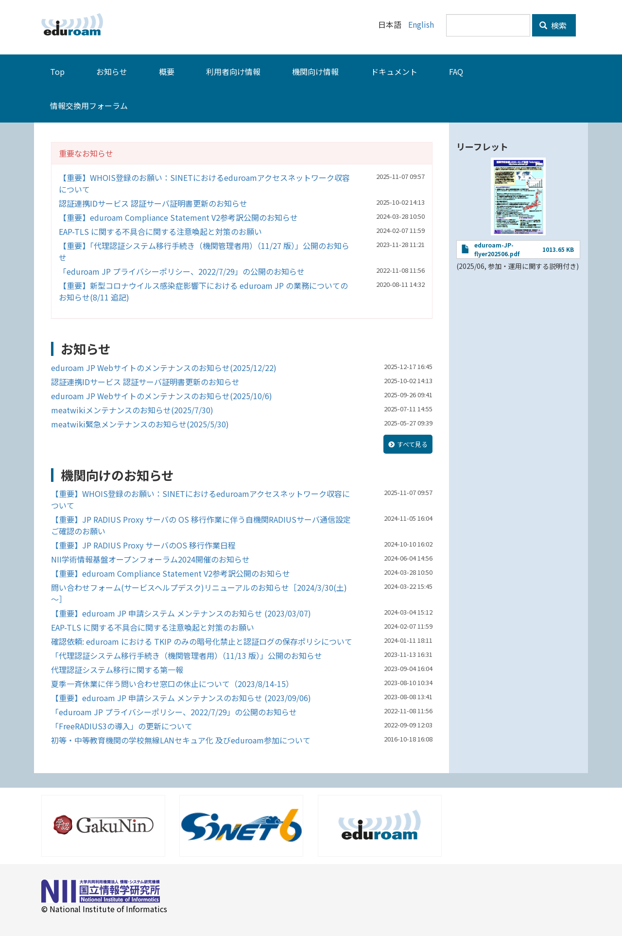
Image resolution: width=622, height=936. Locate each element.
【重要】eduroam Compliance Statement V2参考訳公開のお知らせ (178, 217)
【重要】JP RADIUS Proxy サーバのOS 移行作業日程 (143, 545)
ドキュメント (394, 71)
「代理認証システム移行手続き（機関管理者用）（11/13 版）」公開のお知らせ (186, 655)
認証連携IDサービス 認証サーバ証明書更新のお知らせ (153, 203)
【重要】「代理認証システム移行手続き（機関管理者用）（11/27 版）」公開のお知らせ (204, 251)
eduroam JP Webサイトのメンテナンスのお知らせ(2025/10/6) (161, 396)
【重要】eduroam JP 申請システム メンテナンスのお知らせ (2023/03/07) (181, 613)
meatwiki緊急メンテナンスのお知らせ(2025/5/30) (140, 424)
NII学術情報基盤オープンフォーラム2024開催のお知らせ (150, 559)
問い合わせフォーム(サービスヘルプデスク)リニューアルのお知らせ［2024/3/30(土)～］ (199, 593)
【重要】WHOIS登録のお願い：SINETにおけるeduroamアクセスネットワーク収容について (204, 183)
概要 (166, 71)
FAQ (456, 71)
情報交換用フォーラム (89, 105)
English (421, 24)
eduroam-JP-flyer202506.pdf (496, 249)
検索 (553, 25)
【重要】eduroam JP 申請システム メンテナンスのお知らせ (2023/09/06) (181, 698)
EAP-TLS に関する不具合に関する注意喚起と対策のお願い (160, 231)
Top (57, 71)
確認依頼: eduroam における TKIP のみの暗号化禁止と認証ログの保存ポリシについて (201, 641)
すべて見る (412, 444)
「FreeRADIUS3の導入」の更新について (121, 726)
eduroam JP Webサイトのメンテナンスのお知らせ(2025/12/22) (163, 367)
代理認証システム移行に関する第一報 (117, 669)
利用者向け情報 (233, 71)
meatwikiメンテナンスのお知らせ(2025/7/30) (132, 410)
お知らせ (111, 71)
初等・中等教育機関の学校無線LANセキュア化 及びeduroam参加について (181, 740)
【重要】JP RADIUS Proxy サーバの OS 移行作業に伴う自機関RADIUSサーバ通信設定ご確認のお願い (201, 525)
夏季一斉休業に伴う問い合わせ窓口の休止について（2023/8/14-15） (172, 683)
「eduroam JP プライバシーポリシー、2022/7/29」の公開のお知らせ (182, 271)
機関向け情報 (315, 71)
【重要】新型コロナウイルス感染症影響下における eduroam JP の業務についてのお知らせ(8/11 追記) (203, 291)
